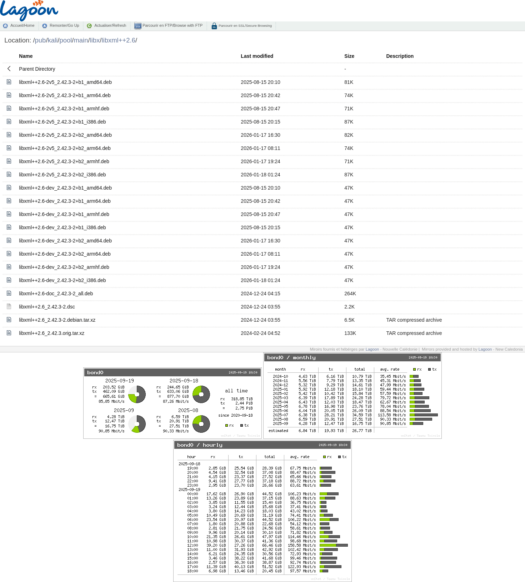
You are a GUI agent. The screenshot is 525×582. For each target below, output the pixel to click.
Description (400, 56)
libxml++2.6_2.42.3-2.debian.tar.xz (57, 320)
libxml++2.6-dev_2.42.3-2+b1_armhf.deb (64, 214)
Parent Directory (37, 69)
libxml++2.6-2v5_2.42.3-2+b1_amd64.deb (65, 82)
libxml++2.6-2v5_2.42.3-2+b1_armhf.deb (64, 108)
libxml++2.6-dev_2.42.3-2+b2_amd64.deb (65, 241)
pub (40, 40)
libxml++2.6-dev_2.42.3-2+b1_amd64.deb (65, 188)
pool (65, 40)
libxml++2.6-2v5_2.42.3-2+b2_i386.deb (62, 174)
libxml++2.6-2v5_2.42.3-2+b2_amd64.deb (65, 135)
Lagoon (372, 349)
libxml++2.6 (118, 40)
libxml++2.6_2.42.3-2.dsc (47, 307)
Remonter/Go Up (64, 25)
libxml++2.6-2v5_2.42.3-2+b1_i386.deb (62, 122)
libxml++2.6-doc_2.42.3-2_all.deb (56, 293)
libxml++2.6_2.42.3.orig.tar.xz (51, 333)
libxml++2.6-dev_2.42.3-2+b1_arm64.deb (64, 201)
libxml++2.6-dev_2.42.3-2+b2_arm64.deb (64, 254)
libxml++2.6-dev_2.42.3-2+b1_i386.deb (62, 227)
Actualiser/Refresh (110, 25)
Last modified (257, 56)
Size (349, 56)
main (81, 40)
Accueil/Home (22, 25)
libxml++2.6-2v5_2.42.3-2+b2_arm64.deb (64, 148)
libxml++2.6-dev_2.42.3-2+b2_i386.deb (62, 280)
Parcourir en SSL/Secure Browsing (245, 25)
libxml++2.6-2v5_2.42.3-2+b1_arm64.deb (64, 95)
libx (95, 40)
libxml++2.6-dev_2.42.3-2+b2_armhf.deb (64, 267)
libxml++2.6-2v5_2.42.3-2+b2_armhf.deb (64, 161)
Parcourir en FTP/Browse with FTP (171, 25)
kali (53, 40)
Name (25, 56)
